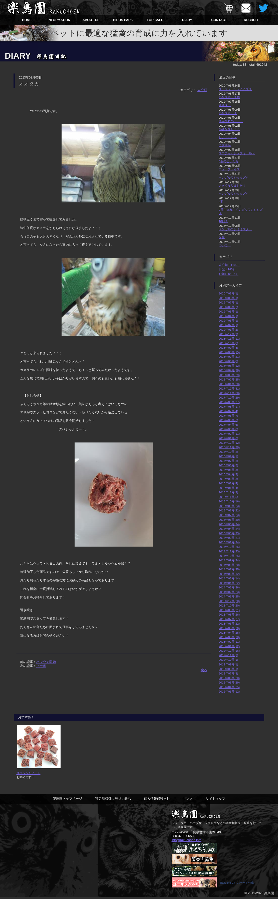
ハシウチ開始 (46, 662)
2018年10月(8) (228, 343)
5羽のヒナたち (228, 161)
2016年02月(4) (228, 483)
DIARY (187, 20)
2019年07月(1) (228, 302)
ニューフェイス (229, 169)
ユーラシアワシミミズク (235, 89)
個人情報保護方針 (157, 800)
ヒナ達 (41, 666)
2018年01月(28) (229, 384)
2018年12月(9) (228, 334)
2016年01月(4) (228, 487)
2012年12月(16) (229, 650)
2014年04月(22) (229, 582)
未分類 (202, 90)
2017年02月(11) (229, 433)
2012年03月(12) (229, 691)
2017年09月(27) (229, 402)
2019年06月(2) (228, 307)
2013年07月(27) (229, 619)
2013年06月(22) (229, 623)
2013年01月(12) (229, 646)
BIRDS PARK (123, 20)
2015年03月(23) (229, 533)
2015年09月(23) (229, 505)
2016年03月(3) (228, 478)
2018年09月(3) (228, 347)
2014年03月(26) (229, 587)
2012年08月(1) (228, 668)
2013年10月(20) (229, 605)
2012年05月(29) (229, 682)
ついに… (225, 245)
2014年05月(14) (229, 578)
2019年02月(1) (228, 325)
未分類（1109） (229, 264)
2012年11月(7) (228, 655)
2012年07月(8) (228, 673)
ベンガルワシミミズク (234, 177)
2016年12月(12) (229, 442)
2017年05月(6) (228, 420)
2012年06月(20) (229, 678)
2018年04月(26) (229, 370)
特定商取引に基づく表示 (113, 800)
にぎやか (225, 145)
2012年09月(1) (228, 664)
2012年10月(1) (228, 659)
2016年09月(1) (228, 456)
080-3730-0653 (183, 838)
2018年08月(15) (229, 352)
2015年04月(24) (229, 528)
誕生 (222, 237)
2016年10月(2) (228, 451)
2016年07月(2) (228, 460)
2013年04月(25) (229, 632)
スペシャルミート (29, 775)
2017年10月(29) (229, 397)
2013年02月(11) (229, 641)
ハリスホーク (228, 113)
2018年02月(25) (229, 379)
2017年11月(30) (229, 393)
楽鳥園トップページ (67, 800)
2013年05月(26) (229, 628)
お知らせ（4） (228, 273)
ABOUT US (91, 20)
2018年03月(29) (229, 375)
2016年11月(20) (229, 447)
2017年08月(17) (229, 406)
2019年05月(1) (228, 311)
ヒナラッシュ (228, 137)
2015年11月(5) (228, 496)
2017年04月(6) (228, 424)
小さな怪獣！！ (229, 129)
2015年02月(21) (229, 537)
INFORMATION (59, 20)
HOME (27, 20)
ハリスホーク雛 (229, 97)
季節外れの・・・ (231, 121)
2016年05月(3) (228, 469)
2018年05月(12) (229, 365)
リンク (188, 800)
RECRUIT (251, 20)
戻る (204, 670)
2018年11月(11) (229, 338)
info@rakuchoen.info (186, 842)
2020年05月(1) (228, 293)
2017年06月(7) (228, 415)
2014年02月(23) (229, 591)
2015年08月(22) (229, 510)
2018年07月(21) (229, 356)
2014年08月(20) (229, 564)
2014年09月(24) (229, 560)
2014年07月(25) (229, 569)
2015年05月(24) (229, 524)
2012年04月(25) (229, 687)
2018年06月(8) (228, 361)
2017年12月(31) (229, 388)
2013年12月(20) (229, 601)
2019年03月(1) (228, 320)
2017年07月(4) (228, 411)
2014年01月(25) (229, 596)
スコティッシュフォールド (237, 153)
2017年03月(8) (228, 429)
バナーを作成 (245, 884)
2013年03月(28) (229, 637)
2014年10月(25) (229, 555)
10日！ (223, 221)
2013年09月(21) (229, 610)
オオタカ (225, 105)
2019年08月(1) (228, 297)
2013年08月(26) (229, 614)
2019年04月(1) (228, 316)
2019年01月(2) (228, 329)
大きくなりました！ (232, 185)
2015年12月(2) (228, 492)
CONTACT (219, 20)
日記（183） (227, 269)
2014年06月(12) (229, 573)
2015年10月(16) (229, 501)
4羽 (221, 201)
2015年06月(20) (229, 519)
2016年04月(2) (228, 474)
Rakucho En (227, 884)
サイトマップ (215, 800)
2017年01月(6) (228, 438)
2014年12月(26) (229, 546)
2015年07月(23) (229, 514)
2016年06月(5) (228, 465)
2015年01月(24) (229, 542)
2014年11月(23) (229, 551)
